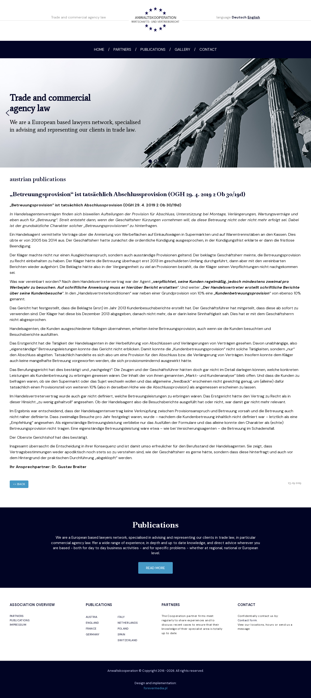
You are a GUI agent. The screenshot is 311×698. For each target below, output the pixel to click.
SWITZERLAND (128, 640)
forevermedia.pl (155, 688)
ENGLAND (92, 622)
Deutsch (239, 17)
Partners (122, 49)
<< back (19, 484)
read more (155, 568)
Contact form (247, 620)
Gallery (182, 49)
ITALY (121, 617)
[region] (155, 113)
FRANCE (91, 628)
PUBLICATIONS (20, 620)
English (254, 17)
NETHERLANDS (128, 622)
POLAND (123, 628)
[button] (7, 113)
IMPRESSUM (18, 624)
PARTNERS (17, 616)
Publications (152, 49)
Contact (208, 49)
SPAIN (121, 634)
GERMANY (93, 634)
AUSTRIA (91, 617)
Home (99, 49)
